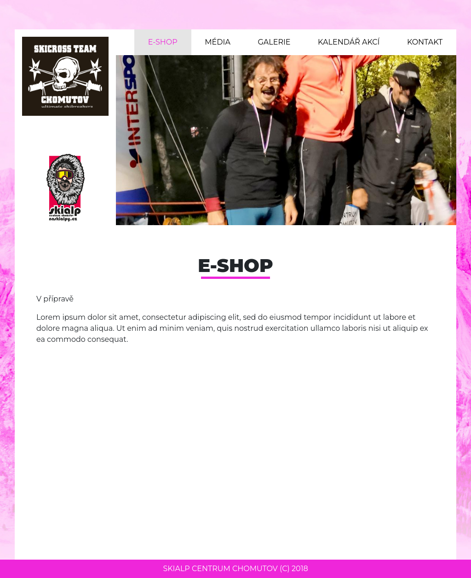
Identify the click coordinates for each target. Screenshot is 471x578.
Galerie (274, 42)
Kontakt (424, 42)
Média (217, 42)
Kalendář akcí (348, 42)
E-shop (163, 42)
